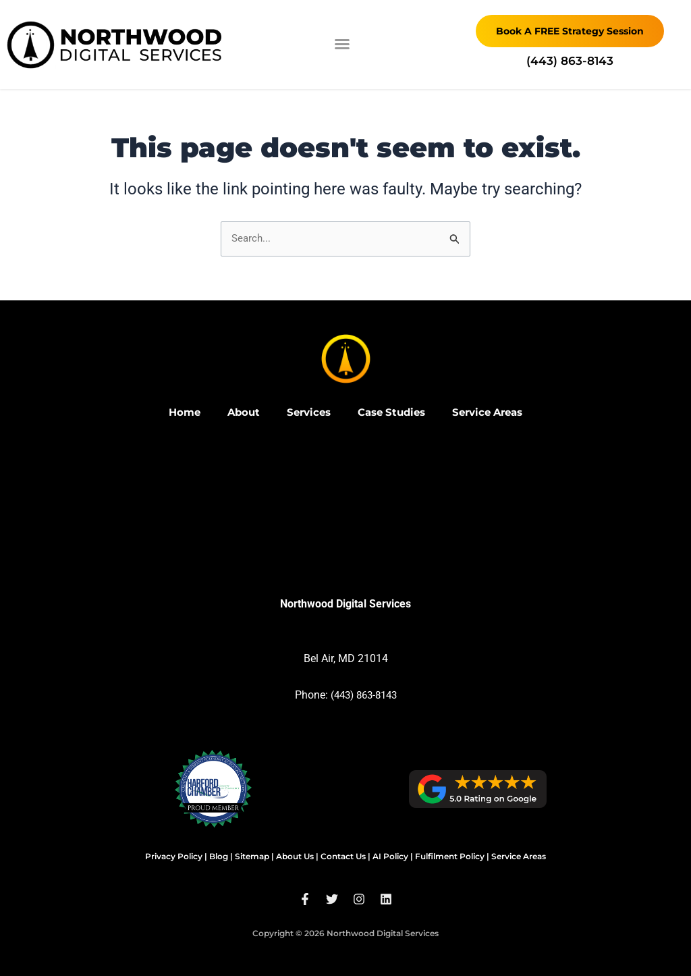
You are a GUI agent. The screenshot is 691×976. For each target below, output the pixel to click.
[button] (342, 44)
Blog (218, 856)
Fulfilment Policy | (452, 856)
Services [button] (304, 412)
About (236, 412)
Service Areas (518, 856)
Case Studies (392, 412)
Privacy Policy (173, 856)
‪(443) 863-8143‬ (569, 60)
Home (175, 412)
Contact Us (343, 856)
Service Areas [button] (493, 412)
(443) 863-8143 (363, 694)
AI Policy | (392, 856)
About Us (295, 856)
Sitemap (252, 856)
